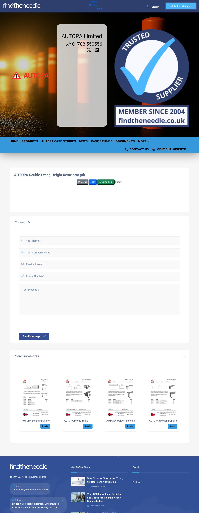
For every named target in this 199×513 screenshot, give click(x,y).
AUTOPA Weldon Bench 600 (164, 420)
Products (30, 141)
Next (93, 182)
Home (47, 6)
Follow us (140, 482)
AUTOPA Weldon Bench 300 (122, 420)
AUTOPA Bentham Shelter (36, 420)
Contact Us (137, 149)
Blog (69, 6)
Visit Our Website (169, 149)
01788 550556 (84, 44)
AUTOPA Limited (81, 36)
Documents (125, 141)
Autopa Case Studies (58, 141)
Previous (82, 182)
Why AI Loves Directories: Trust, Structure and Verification (105, 480)
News (83, 141)
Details (45, 426)
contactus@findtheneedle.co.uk (30, 489)
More (142, 141)
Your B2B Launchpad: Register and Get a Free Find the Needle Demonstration (104, 498)
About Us (59, 6)
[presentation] (42, 323)
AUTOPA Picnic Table (76, 420)
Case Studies (102, 141)
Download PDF (106, 182)
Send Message (34, 336)
